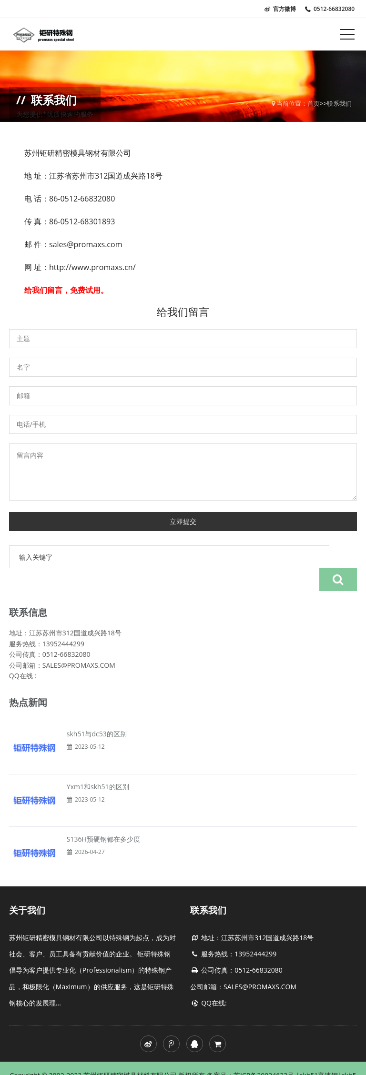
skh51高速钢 (319, 1052)
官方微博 (280, 9)
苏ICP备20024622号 (265, 1052)
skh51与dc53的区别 (97, 710)
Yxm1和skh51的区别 (98, 763)
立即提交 (183, 521)
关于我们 (27, 887)
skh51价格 (197, 1060)
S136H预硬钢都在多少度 (103, 816)
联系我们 (339, 103)
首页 (313, 103)
